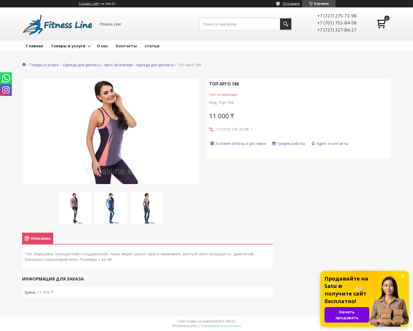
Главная (34, 45)
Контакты (126, 45)
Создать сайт (89, 4)
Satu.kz (230, 321)
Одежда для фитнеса (82, 65)
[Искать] (285, 24)
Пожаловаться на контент (221, 326)
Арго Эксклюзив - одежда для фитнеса (139, 65)
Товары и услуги (68, 45)
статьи (152, 45)
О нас (102, 45)
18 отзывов (290, 3)
